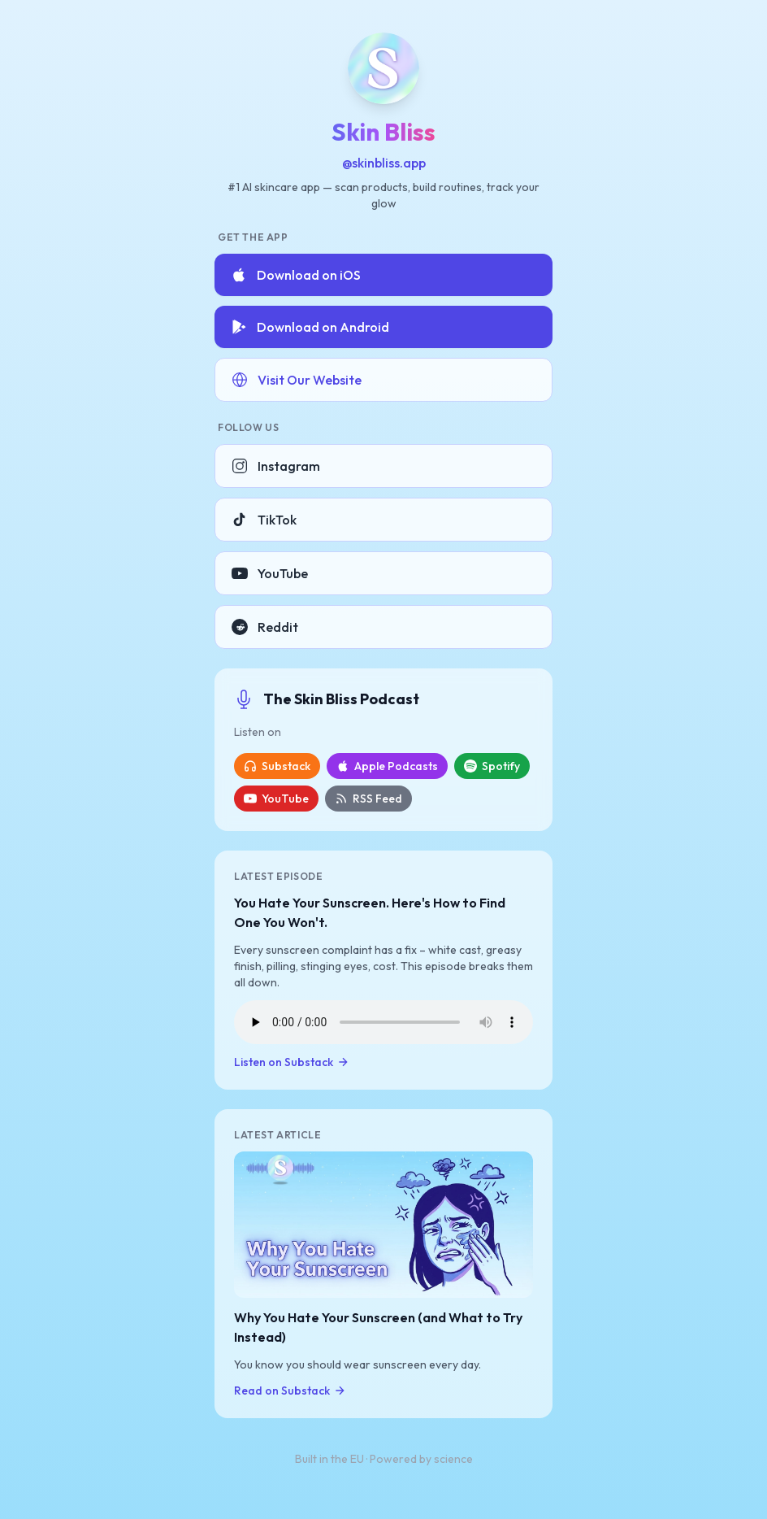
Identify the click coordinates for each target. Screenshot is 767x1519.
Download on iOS (296, 275)
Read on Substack (290, 1390)
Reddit (265, 627)
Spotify (492, 766)
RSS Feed (368, 798)
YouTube (270, 573)
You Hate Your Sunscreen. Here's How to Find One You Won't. (369, 912)
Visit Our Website (297, 380)
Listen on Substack (291, 1062)
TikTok (264, 519)
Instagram (276, 466)
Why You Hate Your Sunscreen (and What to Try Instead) (378, 1327)
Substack (277, 766)
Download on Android (310, 327)
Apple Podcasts (387, 766)
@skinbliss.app (384, 163)
